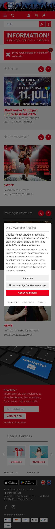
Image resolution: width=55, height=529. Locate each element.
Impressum (13, 302)
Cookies (41, 302)
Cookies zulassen (27, 292)
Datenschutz (28, 302)
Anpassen (27, 278)
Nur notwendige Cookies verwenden (27, 285)
